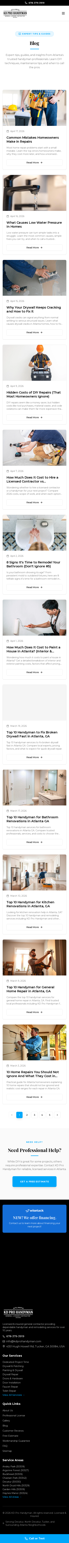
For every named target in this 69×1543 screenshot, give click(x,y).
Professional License (14, 1415)
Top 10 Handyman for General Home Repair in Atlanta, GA (30, 989)
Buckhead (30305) (13, 1474)
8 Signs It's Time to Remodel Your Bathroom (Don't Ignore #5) (33, 564)
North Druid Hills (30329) (16, 1485)
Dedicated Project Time (16, 1362)
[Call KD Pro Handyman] (34, 1538)
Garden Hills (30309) (14, 1489)
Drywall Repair (10, 1374)
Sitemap (7, 1451)
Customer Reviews (13, 1430)
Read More (34, 162)
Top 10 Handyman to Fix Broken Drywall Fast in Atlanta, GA (31, 734)
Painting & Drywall (13, 1370)
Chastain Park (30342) (15, 1478)
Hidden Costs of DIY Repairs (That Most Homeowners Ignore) (33, 394)
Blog (5, 1425)
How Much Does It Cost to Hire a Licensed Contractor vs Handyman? (32, 481)
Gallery (6, 1420)
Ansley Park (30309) (14, 1466)
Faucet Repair (10, 1386)
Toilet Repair (9, 1390)
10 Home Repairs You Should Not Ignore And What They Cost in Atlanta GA (32, 1076)
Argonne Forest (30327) (16, 1470)
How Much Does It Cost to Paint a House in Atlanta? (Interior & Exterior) (33, 651)
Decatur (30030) (12, 1481)
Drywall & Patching (13, 1366)
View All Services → (14, 1395)
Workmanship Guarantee (16, 1440)
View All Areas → (12, 1497)
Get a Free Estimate (34, 1181)
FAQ (5, 1446)
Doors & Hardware (13, 1378)
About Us (8, 1410)
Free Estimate (10, 1435)
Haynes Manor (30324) (15, 1493)
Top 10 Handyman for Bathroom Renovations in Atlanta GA (32, 819)
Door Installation (12, 1382)
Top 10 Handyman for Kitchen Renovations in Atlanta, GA (30, 904)
